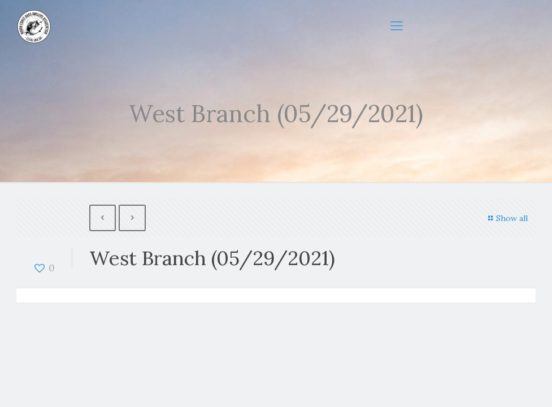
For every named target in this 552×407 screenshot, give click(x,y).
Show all (506, 218)
